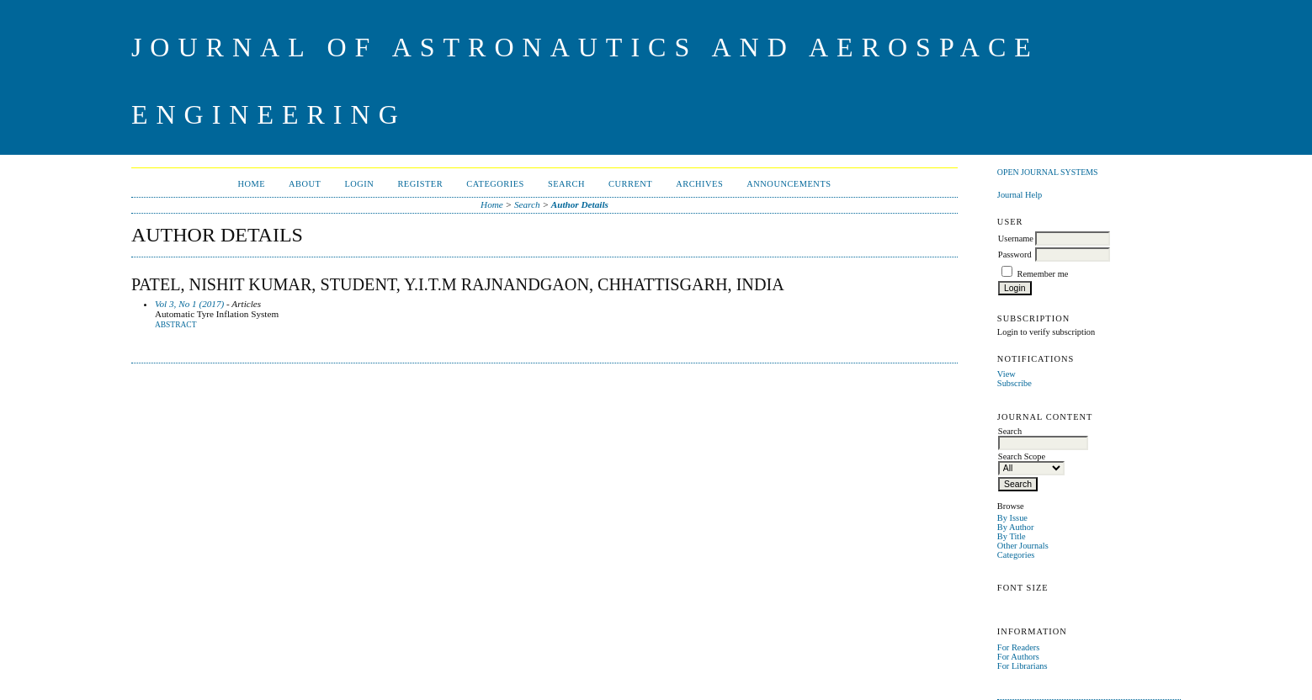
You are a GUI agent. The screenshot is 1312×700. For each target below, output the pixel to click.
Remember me (1042, 273)
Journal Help (1019, 194)
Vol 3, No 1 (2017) (189, 304)
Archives (699, 183)
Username (1015, 238)
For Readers (1018, 647)
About (305, 183)
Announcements (788, 183)
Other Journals (1023, 545)
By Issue (1012, 517)
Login (359, 183)
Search (566, 183)
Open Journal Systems (1047, 172)
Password (1015, 254)
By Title (1011, 536)
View (1006, 374)
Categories (1015, 554)
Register (420, 183)
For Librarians (1022, 666)
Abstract (176, 325)
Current (630, 183)
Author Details (579, 204)
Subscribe (1014, 383)
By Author (1015, 527)
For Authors (1018, 656)
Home (251, 183)
